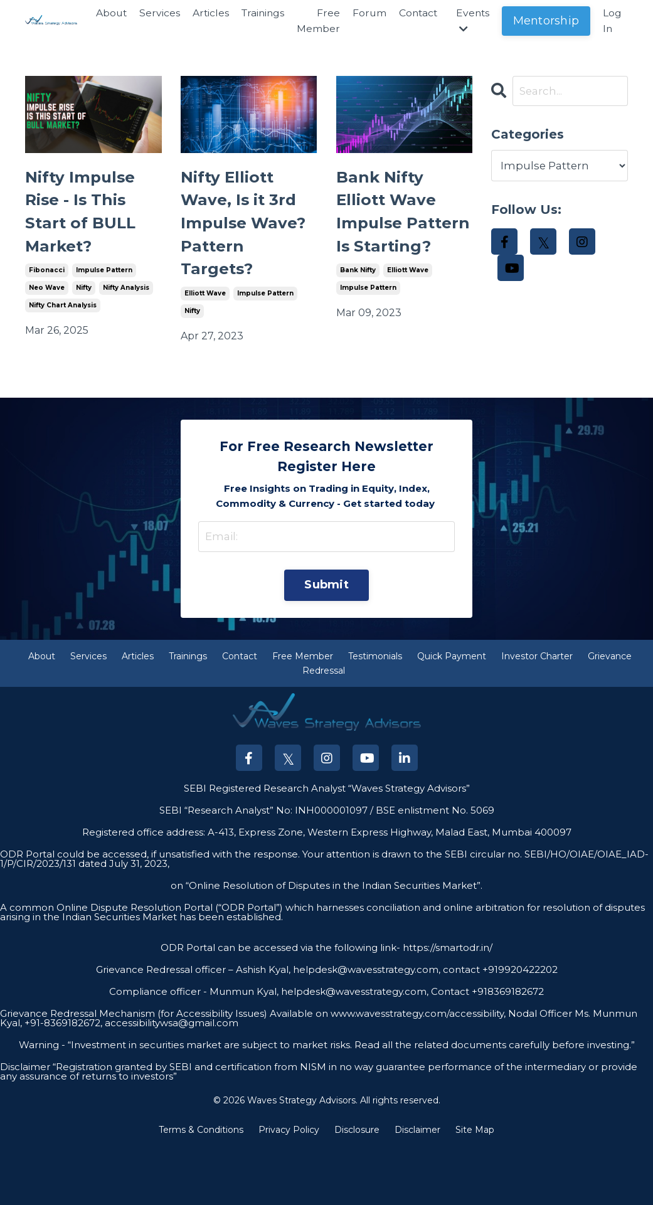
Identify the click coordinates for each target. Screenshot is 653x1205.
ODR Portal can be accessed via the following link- (280, 1006)
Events (472, 21)
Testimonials (375, 715)
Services (152, 13)
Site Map (474, 1188)
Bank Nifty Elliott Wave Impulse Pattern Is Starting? (395, 237)
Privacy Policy (288, 1188)
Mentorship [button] (546, 21)
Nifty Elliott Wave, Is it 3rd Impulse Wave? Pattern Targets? (239, 251)
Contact (416, 13)
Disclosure (357, 1188)
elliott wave (205, 348)
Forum (366, 13)
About (104, 13)
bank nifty (358, 320)
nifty (84, 309)
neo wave (47, 309)
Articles (204, 13)
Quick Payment (451, 715)
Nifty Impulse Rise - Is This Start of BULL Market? (90, 223)
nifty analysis (126, 309)
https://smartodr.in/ (446, 1006)
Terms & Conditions (201, 1188)
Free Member (314, 21)
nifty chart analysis (63, 327)
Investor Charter (537, 715)
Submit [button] (326, 642)
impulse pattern (104, 292)
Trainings (257, 13)
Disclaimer (417, 1188)
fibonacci (47, 292)
